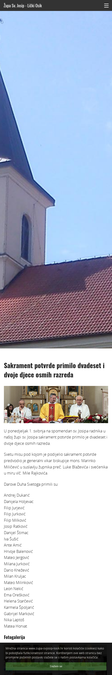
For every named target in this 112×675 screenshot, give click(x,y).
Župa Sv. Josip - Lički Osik (23, 5)
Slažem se (56, 666)
